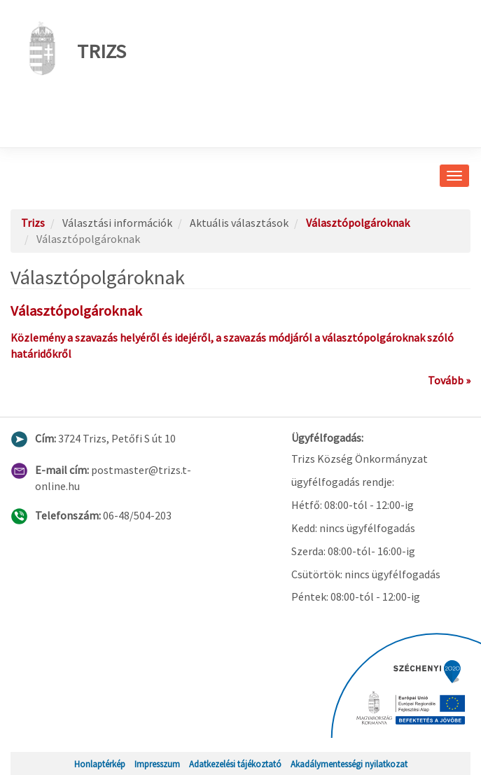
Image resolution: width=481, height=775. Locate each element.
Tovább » (449, 380)
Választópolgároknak (358, 223)
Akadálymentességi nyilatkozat (349, 763)
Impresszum (157, 763)
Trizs (73, 48)
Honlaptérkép (99, 763)
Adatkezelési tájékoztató (235, 763)
